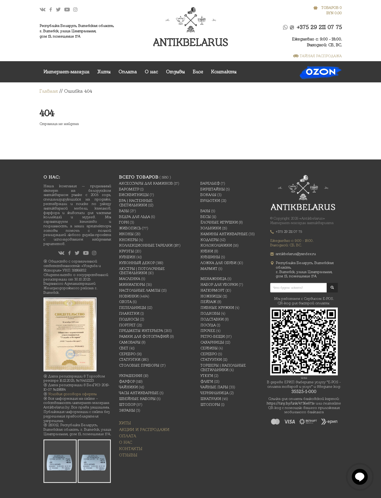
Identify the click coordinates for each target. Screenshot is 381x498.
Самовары (130, 342)
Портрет (127, 325)
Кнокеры (128, 240)
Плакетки (129, 313)
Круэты (126, 251)
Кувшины (210, 257)
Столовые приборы (139, 365)
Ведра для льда (134, 217)
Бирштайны (212, 189)
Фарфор (127, 381)
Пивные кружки (217, 307)
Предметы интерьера (141, 330)
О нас (151, 71)
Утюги (206, 376)
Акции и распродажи (144, 429)
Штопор (127, 404)
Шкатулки (210, 399)
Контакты (224, 71)
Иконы (126, 234)
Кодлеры (209, 240)
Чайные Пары (214, 387)
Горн (124, 222)
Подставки (212, 319)
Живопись (130, 228)
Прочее (207, 330)
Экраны (127, 410)
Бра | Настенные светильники (135, 202)
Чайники (128, 387)
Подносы (129, 319)
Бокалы (208, 195)
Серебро (127, 354)
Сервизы (209, 348)
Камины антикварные (224, 234)
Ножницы (211, 296)
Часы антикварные (139, 393)
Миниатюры (132, 284)
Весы (205, 217)
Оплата (128, 71)
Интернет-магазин (66, 71)
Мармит (208, 268)
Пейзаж (208, 302)
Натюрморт (212, 290)
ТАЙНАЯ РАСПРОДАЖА (317, 56)
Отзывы (175, 71)
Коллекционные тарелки (146, 245)
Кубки (206, 251)
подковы (210, 313)
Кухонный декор (137, 263)
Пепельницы (132, 307)
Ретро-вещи (212, 336)
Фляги (206, 381)
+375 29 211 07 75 (319, 27)
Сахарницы (212, 342)
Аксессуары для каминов (146, 183)
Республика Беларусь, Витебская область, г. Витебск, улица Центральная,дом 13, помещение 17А (77, 31)
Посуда (208, 325)
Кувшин (127, 257)
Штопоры (210, 404)
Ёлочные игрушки (219, 222)
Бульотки (210, 200)
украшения (130, 376)
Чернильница (214, 393)
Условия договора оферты (72, 394)
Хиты (104, 71)
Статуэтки (130, 359)
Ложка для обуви (218, 263)
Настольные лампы (139, 290)
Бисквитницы (134, 195)
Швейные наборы (137, 399)
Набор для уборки (219, 284)
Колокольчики (216, 245)
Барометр (129, 189)
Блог (198, 71)
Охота (125, 302)
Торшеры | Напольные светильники (223, 367)
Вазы (124, 211)
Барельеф (210, 183)
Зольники (210, 228)
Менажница (213, 279)
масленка (129, 279)
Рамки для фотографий (144, 336)
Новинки (129, 296)
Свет (123, 348)
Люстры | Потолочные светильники (142, 270)
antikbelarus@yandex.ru (296, 254)
